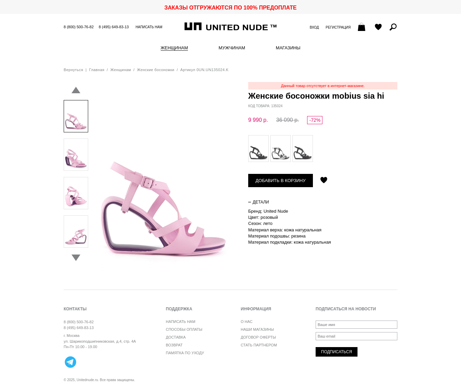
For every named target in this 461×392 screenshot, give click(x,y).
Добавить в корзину (281, 180)
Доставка (176, 337)
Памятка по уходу (185, 353)
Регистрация (338, 27)
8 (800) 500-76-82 (79, 27)
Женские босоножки (155, 70)
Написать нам (149, 27)
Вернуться (73, 70)
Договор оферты (258, 337)
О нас (247, 322)
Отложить (324, 180)
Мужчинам (232, 48)
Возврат (174, 345)
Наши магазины (257, 329)
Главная (97, 70)
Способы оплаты (184, 329)
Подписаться (336, 351)
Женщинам (174, 48)
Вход (314, 27)
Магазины (288, 48)
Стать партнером (259, 345)
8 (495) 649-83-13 (114, 27)
